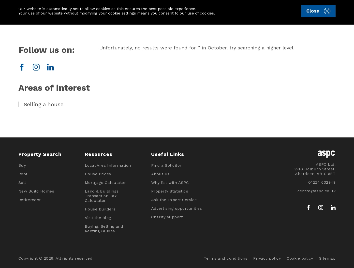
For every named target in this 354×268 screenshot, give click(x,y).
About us (160, 174)
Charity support (167, 217)
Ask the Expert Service (174, 199)
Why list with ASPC (170, 182)
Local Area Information (108, 165)
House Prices (98, 174)
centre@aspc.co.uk (316, 191)
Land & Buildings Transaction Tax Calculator (102, 196)
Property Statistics (169, 191)
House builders (100, 209)
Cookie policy (300, 258)
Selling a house (43, 104)
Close (318, 11)
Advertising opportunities (176, 208)
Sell (22, 182)
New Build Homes (36, 191)
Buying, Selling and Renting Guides (104, 228)
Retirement (29, 199)
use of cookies (200, 13)
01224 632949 (322, 182)
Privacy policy (267, 258)
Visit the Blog (98, 217)
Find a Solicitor (166, 165)
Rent (23, 174)
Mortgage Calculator (105, 182)
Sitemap (327, 258)
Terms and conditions (225, 258)
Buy (22, 165)
